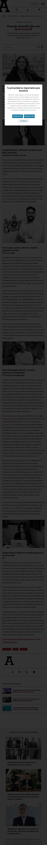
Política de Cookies (30, 110)
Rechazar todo (29, 116)
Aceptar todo (17, 116)
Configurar (23, 121)
